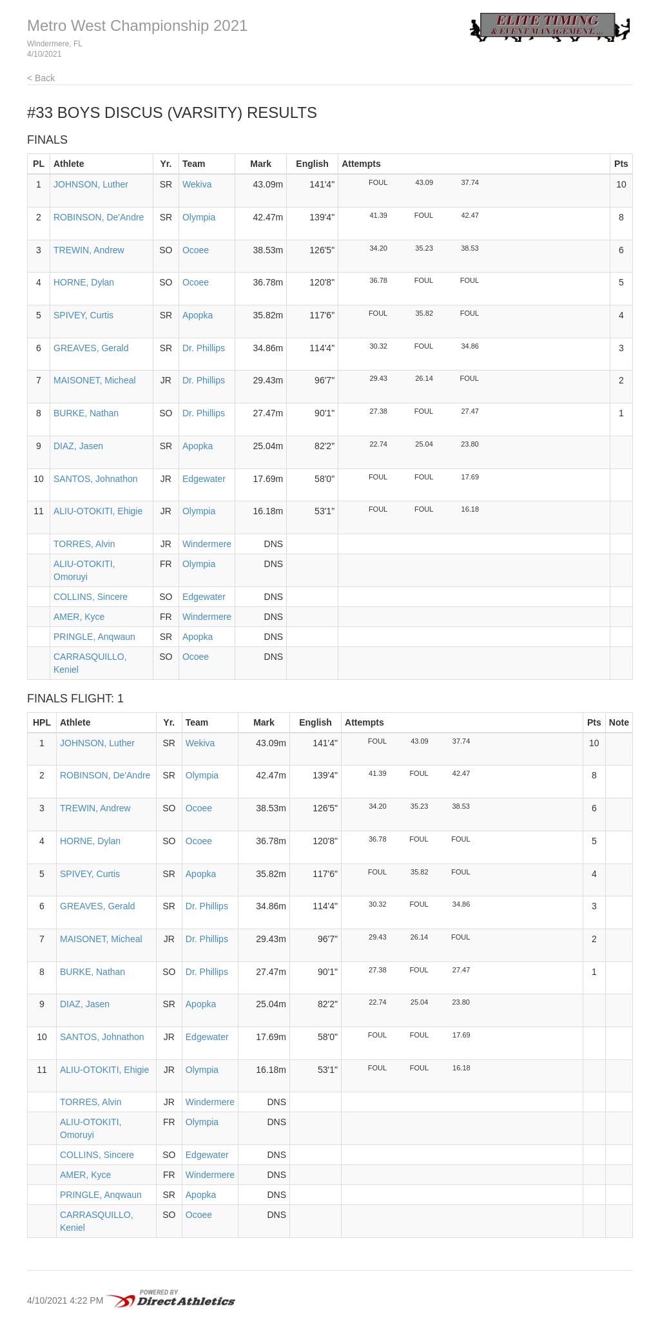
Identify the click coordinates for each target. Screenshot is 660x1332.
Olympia (198, 217)
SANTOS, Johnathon (95, 479)
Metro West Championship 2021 (137, 25)
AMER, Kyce (78, 617)
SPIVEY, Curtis (83, 315)
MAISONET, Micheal (94, 380)
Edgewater (204, 479)
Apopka (197, 315)
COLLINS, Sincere (90, 597)
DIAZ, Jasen (78, 446)
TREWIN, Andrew (88, 250)
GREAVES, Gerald (90, 348)
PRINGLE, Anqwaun (94, 637)
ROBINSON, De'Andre (98, 217)
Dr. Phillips (203, 348)
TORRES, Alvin (84, 544)
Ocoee (195, 250)
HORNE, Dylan (83, 282)
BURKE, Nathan (86, 413)
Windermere (206, 544)
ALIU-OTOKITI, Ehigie (97, 511)
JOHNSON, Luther (90, 184)
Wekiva (197, 184)
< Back (41, 78)
